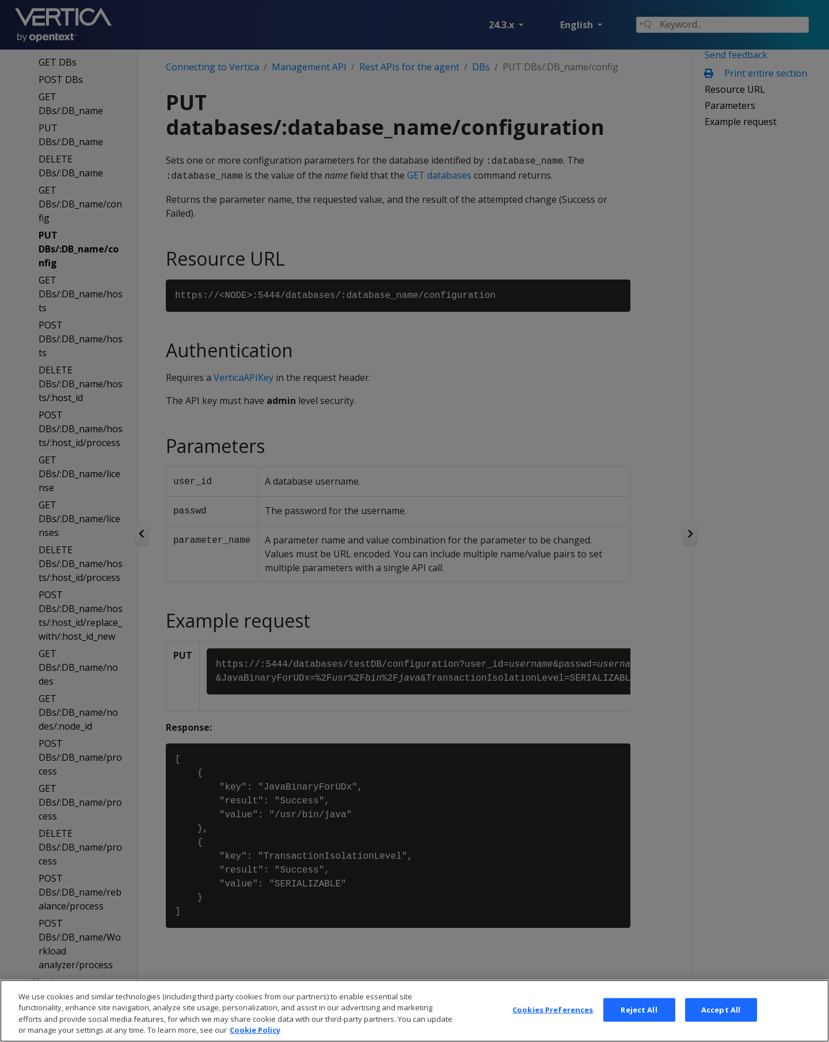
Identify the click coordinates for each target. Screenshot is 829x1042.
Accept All (720, 1026)
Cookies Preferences (552, 1026)
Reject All (639, 1026)
